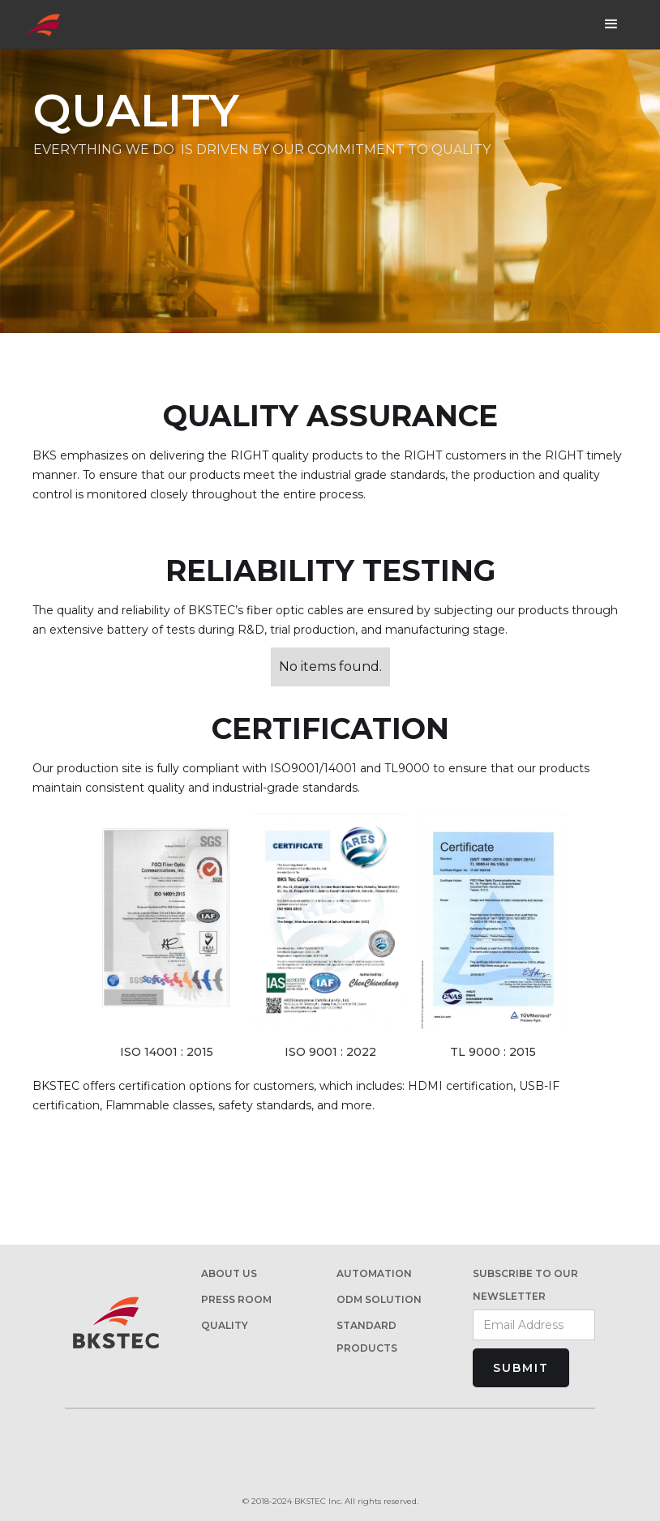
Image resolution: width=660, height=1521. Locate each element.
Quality (224, 1325)
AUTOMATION (374, 1273)
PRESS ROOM (236, 1299)
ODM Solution (379, 1299)
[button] (611, 24)
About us (229, 1273)
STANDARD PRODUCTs (366, 1336)
